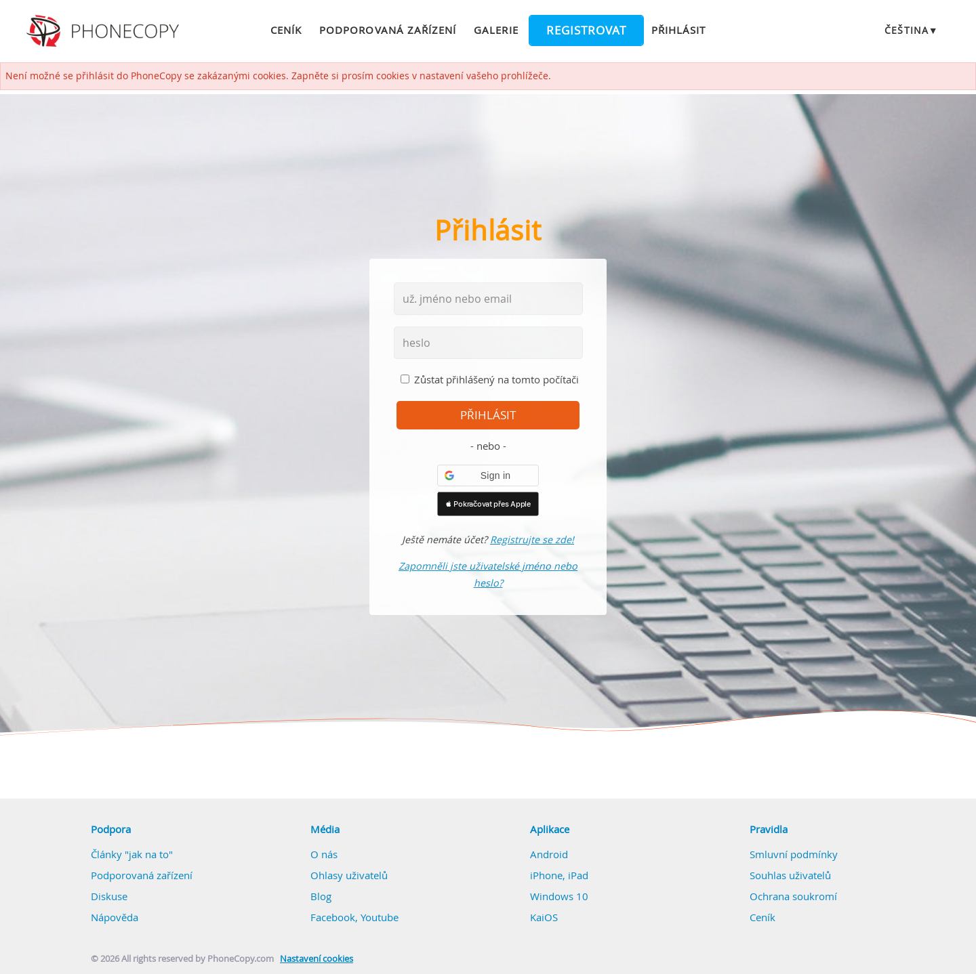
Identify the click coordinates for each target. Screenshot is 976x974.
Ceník (286, 30)
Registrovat (586, 30)
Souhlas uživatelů (790, 875)
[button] (488, 475)
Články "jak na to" (132, 854)
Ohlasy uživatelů (349, 875)
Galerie (496, 30)
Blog (320, 896)
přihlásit (488, 415)
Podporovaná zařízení (387, 30)
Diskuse (109, 896)
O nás (324, 854)
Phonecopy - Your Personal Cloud (104, 31)
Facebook (332, 917)
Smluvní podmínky (794, 854)
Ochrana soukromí (793, 896)
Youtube (380, 917)
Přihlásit (678, 30)
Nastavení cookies (316, 959)
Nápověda (114, 917)
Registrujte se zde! (532, 539)
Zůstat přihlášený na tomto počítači (496, 379)
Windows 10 (559, 896)
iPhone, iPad (559, 875)
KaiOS (544, 917)
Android (549, 854)
